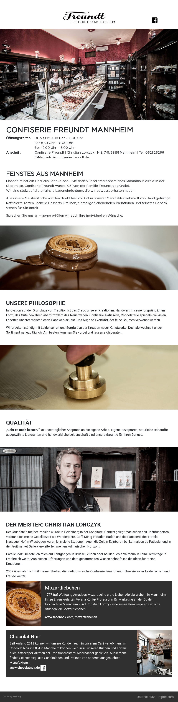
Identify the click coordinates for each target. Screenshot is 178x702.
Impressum (165, 697)
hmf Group (17, 697)
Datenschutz (146, 697)
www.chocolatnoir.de (25, 667)
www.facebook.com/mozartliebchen (71, 617)
